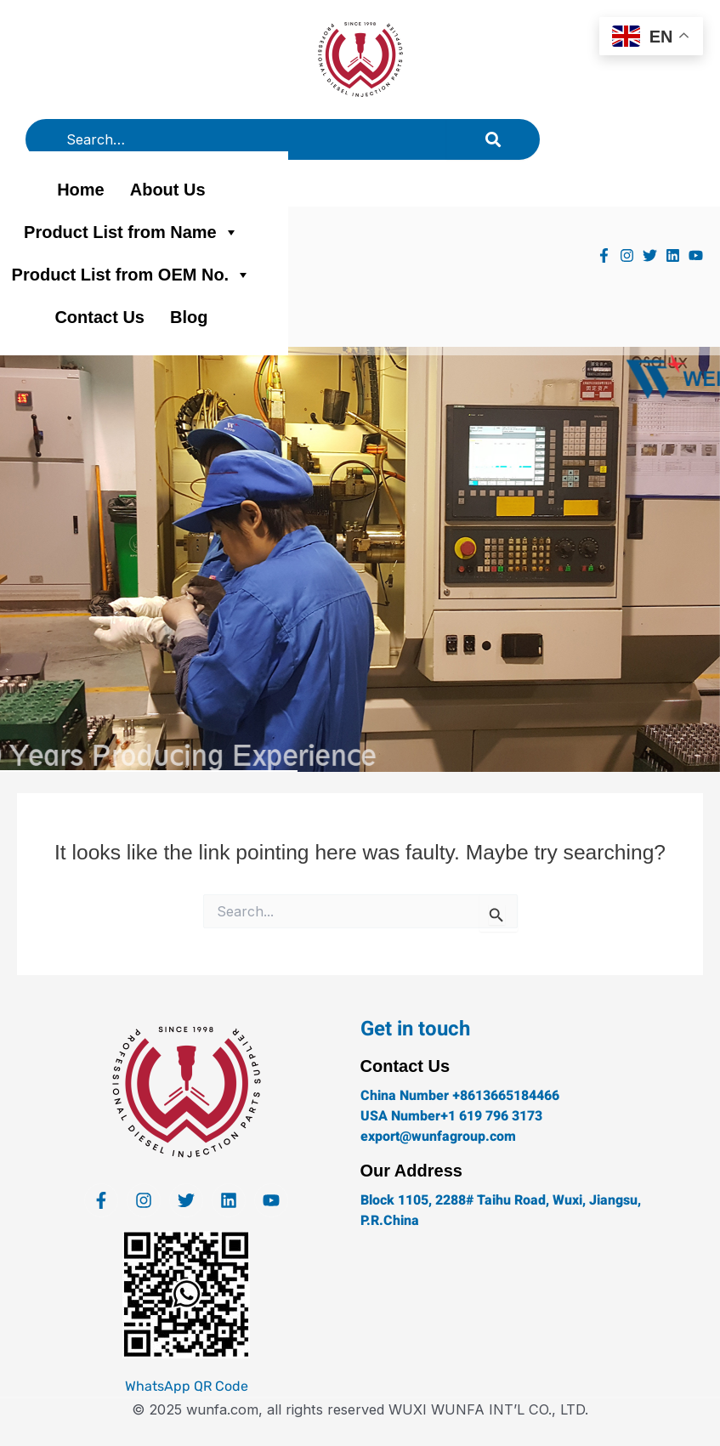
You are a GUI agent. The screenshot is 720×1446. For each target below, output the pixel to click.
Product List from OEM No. (132, 274)
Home (81, 189)
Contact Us (99, 317)
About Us (168, 189)
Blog (188, 317)
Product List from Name (131, 232)
